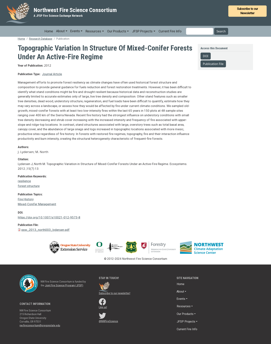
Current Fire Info (170, 31)
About (60, 31)
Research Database (40, 38)
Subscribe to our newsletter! (114, 293)
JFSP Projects (142, 31)
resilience (24, 181)
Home (49, 31)
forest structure (29, 186)
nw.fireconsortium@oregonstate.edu (40, 325)
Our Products (116, 31)
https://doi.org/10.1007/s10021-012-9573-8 (49, 217)
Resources (93, 31)
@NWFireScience (108, 321)
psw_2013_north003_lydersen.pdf (45, 230)
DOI (205, 56)
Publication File (213, 64)
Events (75, 31)
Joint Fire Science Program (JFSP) (64, 285)
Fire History (26, 199)
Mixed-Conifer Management (37, 204)
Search (221, 31)
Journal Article (52, 74)
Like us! (103, 307)
